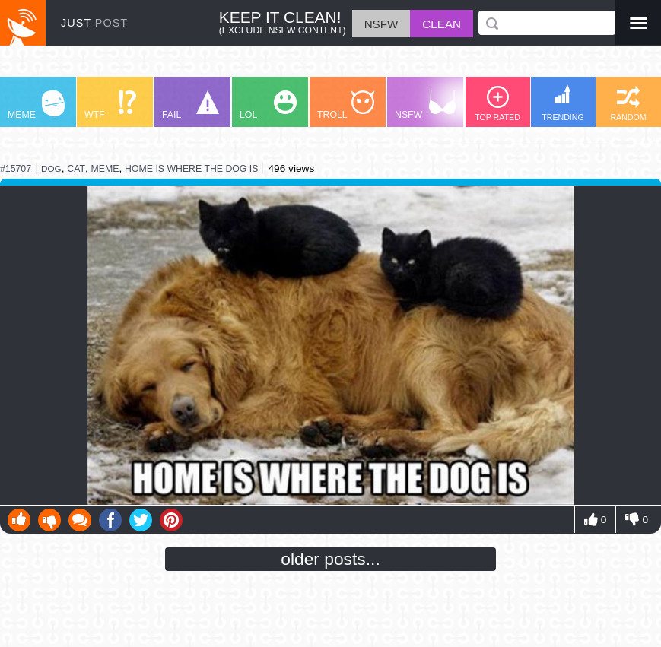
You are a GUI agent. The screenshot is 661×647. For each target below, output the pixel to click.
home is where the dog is (191, 168)
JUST (94, 23)
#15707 (15, 168)
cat (76, 168)
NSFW (425, 105)
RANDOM (628, 104)
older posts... (330, 559)
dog (51, 168)
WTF (110, 105)
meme (105, 168)
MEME (36, 105)
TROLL (345, 105)
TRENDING (563, 103)
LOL (268, 105)
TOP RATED (497, 104)
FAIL (190, 105)
